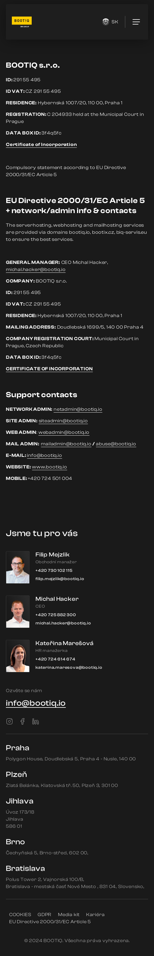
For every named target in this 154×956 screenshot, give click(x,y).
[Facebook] (22, 721)
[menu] (136, 22)
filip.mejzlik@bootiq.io (60, 579)
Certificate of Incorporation (41, 144)
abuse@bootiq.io (116, 444)
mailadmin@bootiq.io (66, 444)
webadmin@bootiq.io (63, 432)
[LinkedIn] (35, 721)
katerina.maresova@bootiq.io (69, 667)
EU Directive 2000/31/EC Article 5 (50, 921)
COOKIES (20, 914)
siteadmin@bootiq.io (63, 420)
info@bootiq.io (44, 455)
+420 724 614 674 (56, 659)
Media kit (69, 914)
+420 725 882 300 (56, 615)
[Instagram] (9, 721)
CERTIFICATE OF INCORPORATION (49, 368)
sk (110, 21)
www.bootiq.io (49, 467)
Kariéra (95, 914)
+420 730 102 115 (54, 570)
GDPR (45, 914)
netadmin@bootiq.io (78, 409)
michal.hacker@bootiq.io (35, 269)
